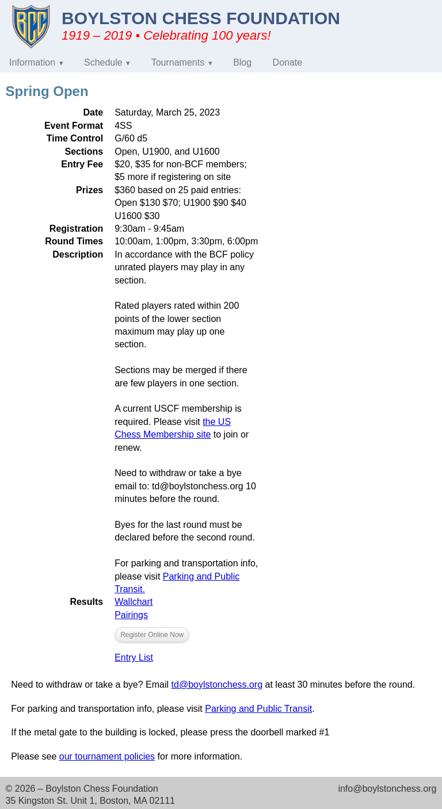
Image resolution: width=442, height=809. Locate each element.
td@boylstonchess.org (217, 684)
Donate (288, 62)
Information (32, 62)
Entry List (134, 657)
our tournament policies (107, 756)
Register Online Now (152, 635)
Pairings (131, 615)
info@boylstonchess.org (387, 788)
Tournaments (178, 62)
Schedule (103, 62)
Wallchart (134, 602)
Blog (242, 62)
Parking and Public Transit (258, 709)
